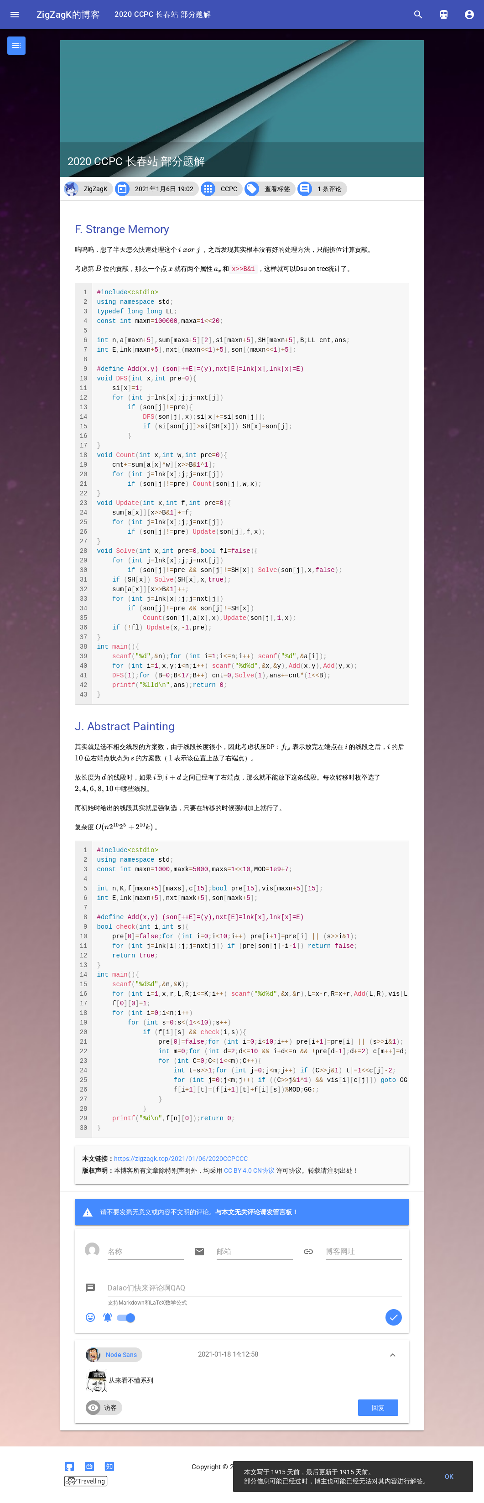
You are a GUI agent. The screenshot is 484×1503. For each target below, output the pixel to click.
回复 (378, 1407)
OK (449, 1476)
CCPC (229, 188)
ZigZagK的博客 (68, 14)
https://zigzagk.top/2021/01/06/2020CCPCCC (181, 1158)
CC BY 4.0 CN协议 (249, 1170)
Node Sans (121, 1354)
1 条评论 (329, 188)
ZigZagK (96, 188)
